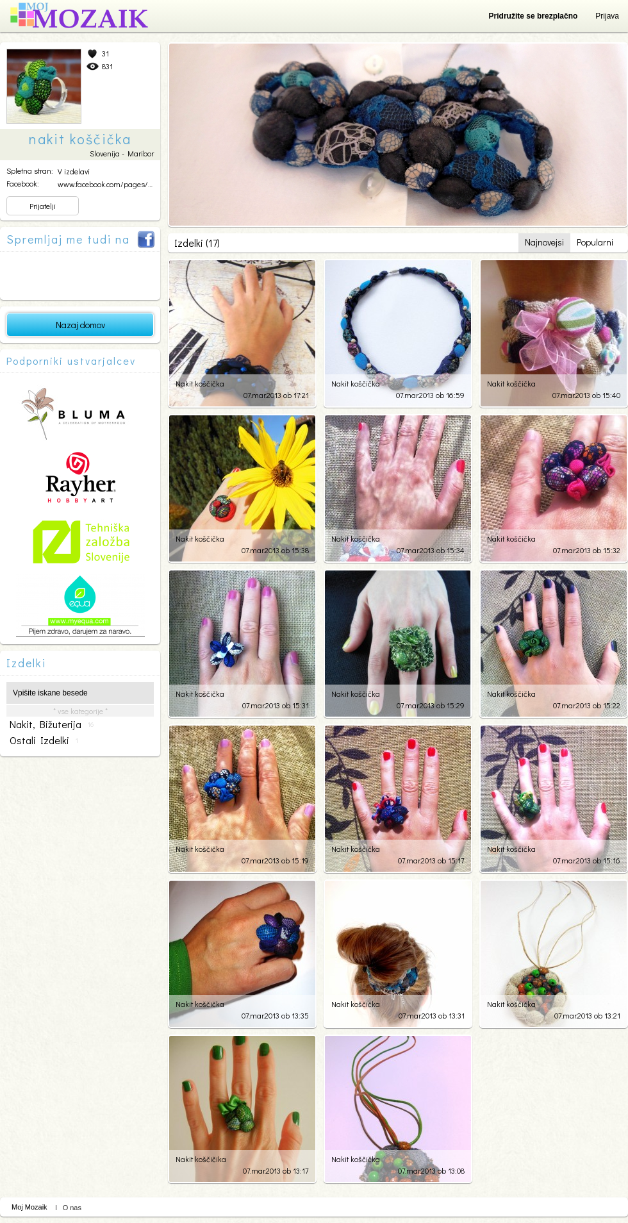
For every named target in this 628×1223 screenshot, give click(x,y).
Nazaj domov (80, 325)
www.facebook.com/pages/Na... (109, 184)
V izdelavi (74, 171)
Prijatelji (42, 206)
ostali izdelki (44, 740)
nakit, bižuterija (52, 724)
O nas (72, 1207)
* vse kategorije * (80, 711)
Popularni (595, 242)
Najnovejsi (544, 242)
